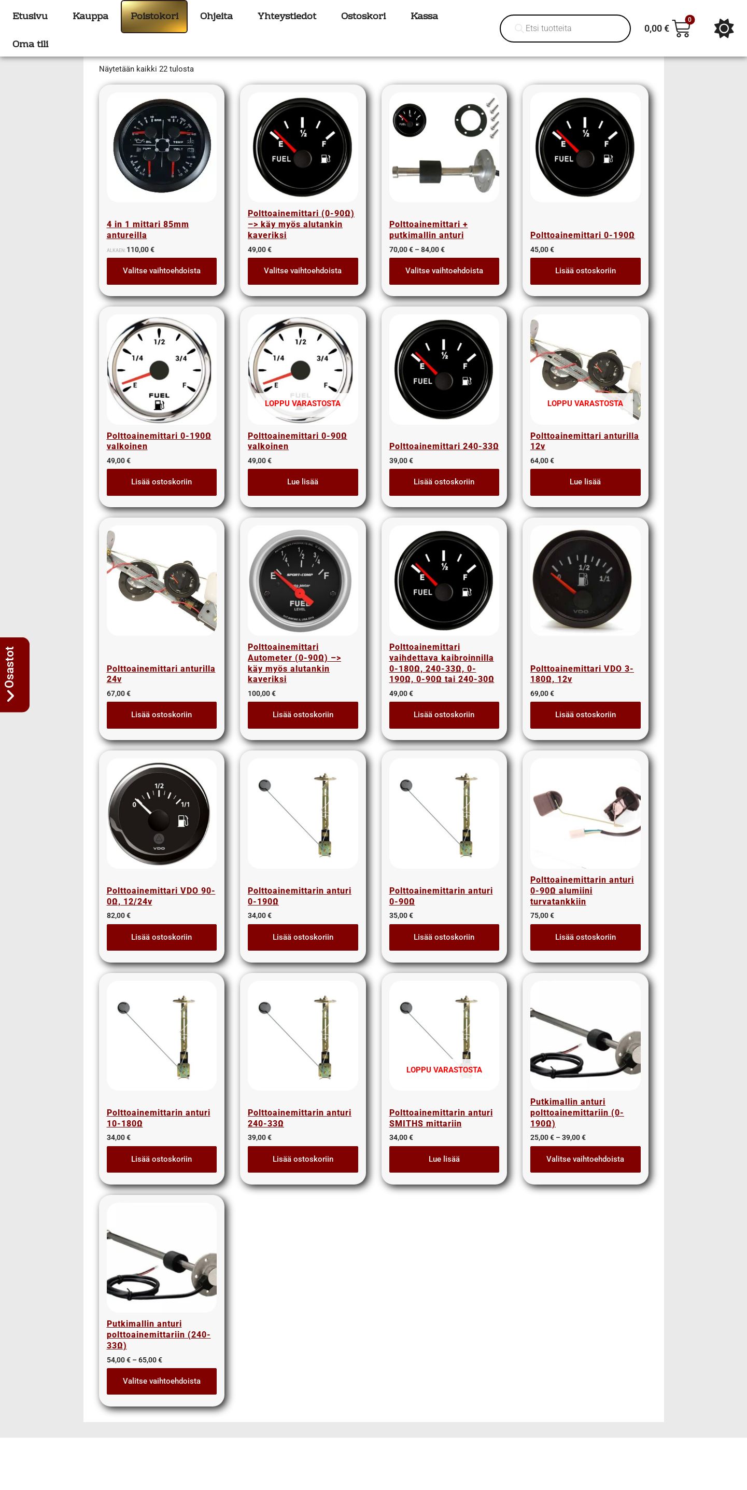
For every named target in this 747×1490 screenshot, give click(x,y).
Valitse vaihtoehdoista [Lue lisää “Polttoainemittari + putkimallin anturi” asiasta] (444, 285)
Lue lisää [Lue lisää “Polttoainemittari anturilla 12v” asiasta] (585, 497)
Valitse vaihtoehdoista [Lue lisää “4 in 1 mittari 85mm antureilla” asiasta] (162, 285)
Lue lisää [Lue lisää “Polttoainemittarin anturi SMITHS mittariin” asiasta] (444, 1174)
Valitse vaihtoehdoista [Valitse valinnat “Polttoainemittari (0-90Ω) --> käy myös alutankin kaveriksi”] (303, 285)
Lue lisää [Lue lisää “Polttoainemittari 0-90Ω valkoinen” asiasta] (302, 497)
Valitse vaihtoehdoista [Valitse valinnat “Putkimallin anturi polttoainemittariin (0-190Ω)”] (585, 1174)
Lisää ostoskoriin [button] (585, 285)
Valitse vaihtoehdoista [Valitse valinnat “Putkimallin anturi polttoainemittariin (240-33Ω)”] (162, 1396)
